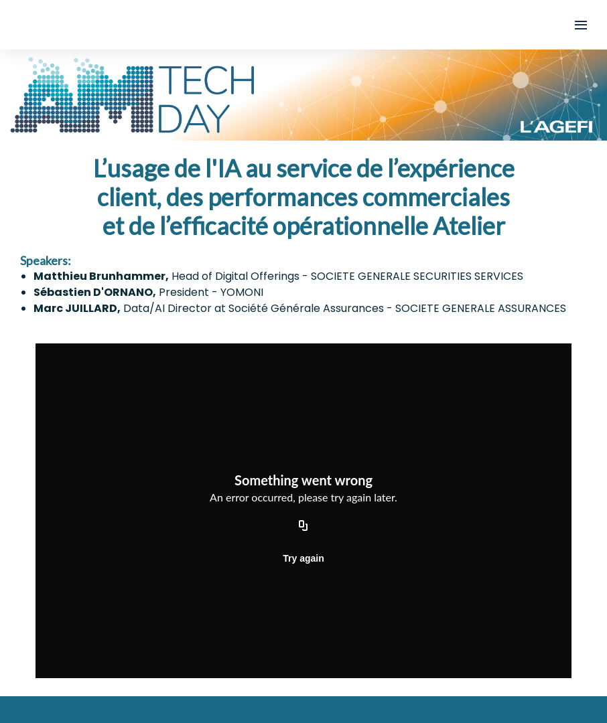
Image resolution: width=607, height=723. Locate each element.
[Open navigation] (581, 25)
